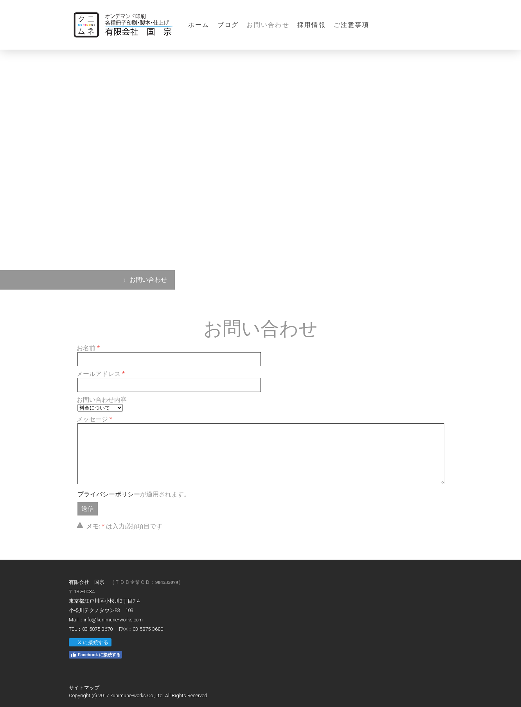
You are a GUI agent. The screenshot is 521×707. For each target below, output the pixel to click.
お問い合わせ (267, 25)
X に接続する (89, 642)
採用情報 (311, 25)
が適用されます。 (133, 494)
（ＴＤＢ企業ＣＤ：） (146, 582)
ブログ (228, 25)
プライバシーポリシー (108, 494)
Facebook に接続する (95, 655)
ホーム (199, 25)
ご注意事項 (351, 25)
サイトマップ (84, 688)
